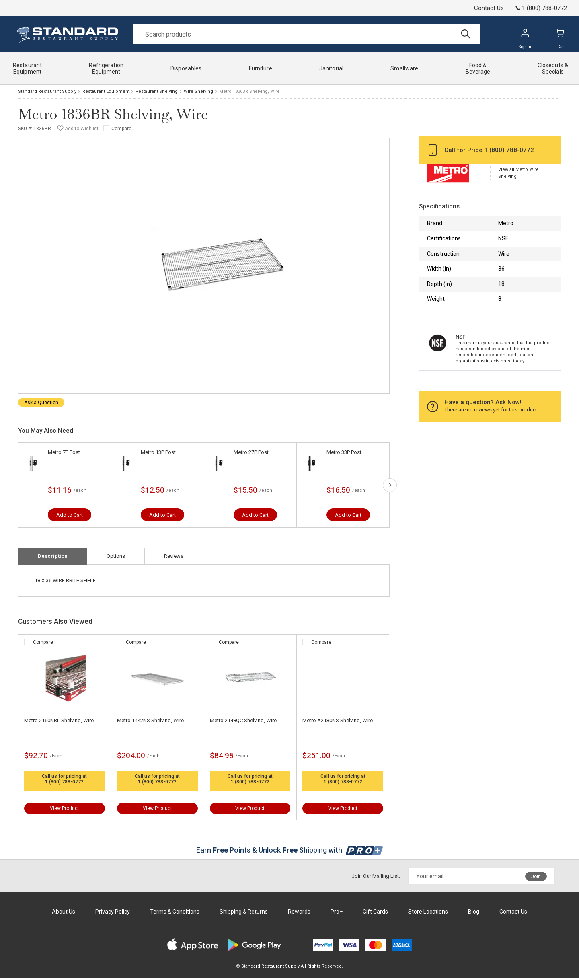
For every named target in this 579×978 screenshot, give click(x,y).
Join (536, 876)
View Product (64, 808)
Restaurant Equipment (105, 91)
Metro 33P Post (343, 452)
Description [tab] (53, 556)
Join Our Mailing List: (376, 876)
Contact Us (489, 8)
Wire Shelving (198, 91)
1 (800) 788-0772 (64, 782)
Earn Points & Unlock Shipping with (289, 850)
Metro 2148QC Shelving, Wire (243, 720)
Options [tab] (116, 556)
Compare (121, 128)
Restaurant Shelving (157, 91)
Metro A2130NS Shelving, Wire (337, 720)
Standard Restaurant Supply (47, 91)
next (390, 485)
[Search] (306, 34)
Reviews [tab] (173, 556)
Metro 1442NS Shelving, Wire (150, 720)
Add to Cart (69, 515)
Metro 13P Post (158, 452)
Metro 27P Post (251, 452)
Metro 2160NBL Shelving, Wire (59, 720)
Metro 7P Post (64, 452)
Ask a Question (41, 402)
